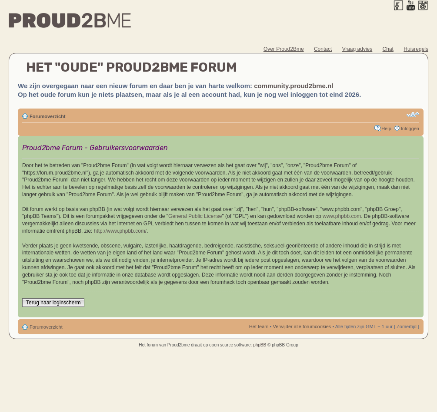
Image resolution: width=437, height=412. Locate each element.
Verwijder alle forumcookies (302, 326)
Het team (259, 326)
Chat (388, 49)
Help (386, 128)
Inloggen (410, 128)
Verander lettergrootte (413, 115)
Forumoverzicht (48, 116)
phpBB (259, 345)
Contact (323, 49)
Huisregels (416, 49)
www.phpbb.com (342, 216)
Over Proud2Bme (284, 49)
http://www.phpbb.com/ (120, 231)
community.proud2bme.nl (293, 85)
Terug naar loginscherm (53, 303)
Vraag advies (357, 49)
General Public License (195, 216)
